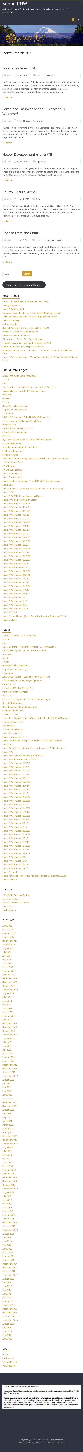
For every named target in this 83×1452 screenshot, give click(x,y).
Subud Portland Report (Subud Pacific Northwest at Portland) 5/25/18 (34, 616)
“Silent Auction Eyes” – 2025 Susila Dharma (22, 339)
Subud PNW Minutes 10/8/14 (15, 518)
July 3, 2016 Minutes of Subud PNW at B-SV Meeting (26, 417)
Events (39, 121)
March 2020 (7, 1166)
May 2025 (6, 959)
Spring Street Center (11, 473)
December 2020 (9, 1136)
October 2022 (8, 1072)
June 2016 (7, 1331)
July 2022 (6, 1083)
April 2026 (7, 925)
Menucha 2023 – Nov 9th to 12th (17, 428)
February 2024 (9, 1016)
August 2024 (8, 993)
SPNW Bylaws (8, 466)
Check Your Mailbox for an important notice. (22, 346)
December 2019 (9, 1177)
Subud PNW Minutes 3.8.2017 (15, 552)
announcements (43, 75)
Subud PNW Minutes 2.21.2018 (16, 541)
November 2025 (9, 940)
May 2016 (6, 1335)
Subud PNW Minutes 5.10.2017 (16, 571)
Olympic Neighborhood (12, 443)
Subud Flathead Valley (13, 477)
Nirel (9, 75)
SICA (53, 75)
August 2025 (8, 948)
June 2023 (7, 1046)
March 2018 (7, 1252)
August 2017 (8, 1278)
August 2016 (8, 1323)
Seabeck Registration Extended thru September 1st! (26, 343)
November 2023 (9, 1027)
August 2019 (8, 1192)
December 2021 (9, 1102)
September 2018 (10, 1230)
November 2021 (9, 1106)
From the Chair (48, 240)
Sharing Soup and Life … (13, 305)
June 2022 (7, 1087)
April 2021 (7, 1121)
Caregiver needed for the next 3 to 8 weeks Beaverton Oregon (31, 313)
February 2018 (9, 1256)
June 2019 (7, 1200)
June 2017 (7, 1286)
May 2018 (6, 1245)
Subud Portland (9, 612)
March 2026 (7, 929)
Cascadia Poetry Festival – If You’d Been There (24, 391)
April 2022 (7, 1094)
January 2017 (8, 1305)
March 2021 (7, 1124)
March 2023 (7, 1053)
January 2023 (8, 1061)
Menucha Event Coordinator (15, 432)
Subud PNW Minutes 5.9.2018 (15, 582)
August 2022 (8, 1079)
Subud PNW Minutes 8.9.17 (14, 601)
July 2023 (6, 1042)
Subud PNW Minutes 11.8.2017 (16, 522)
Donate (5, 398)
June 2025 (7, 955)
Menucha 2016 (9, 424)
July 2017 (6, 1282)
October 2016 (8, 1316)
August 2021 (8, 1109)
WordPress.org (8, 1365)
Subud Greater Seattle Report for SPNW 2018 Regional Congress (32, 481)
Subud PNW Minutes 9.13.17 (15, 605)
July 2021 (6, 1113)
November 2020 (9, 1139)
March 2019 (7, 1211)
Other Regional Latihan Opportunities (19, 447)
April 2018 (7, 1248)
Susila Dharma (9, 910)
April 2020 (7, 1162)
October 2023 (8, 1031)
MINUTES (6, 436)
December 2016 (9, 1308)
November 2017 (9, 1267)
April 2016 (7, 1338)
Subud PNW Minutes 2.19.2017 (16, 537)
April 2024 (7, 1008)
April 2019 (7, 1207)
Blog (4, 383)
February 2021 (9, 1128)
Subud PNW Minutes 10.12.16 (15, 514)
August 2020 (8, 1147)
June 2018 (7, 1241)
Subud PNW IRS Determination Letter (19, 499)
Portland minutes (10, 454)
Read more (7, 97)
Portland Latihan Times (13, 451)
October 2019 (8, 1185)
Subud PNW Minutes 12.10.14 (15, 526)
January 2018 (8, 1260)
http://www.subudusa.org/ (14, 409)
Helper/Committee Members (15, 406)
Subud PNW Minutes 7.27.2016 (16, 593)
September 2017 (10, 1275)
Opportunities (42, 161)
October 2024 (8, 986)
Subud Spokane (9, 620)
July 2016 (6, 1327)
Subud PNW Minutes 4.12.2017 (16, 559)
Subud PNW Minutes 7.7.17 (14, 597)
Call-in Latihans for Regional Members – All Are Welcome (29, 387)
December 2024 (9, 978)
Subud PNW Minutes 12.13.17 (15, 529)
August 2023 (8, 1038)
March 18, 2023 (23, 161)
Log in (5, 1354)
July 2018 (6, 1237)
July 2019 (6, 1196)
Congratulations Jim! (18, 68)
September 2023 (10, 1034)
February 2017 (9, 1301)
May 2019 (6, 1203)
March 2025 (7, 967)
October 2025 (8, 944)
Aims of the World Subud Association (19, 375)
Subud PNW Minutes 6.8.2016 (15, 590)
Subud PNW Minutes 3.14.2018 (16, 548)
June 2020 (7, 1154)
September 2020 (10, 1143)
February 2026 (9, 933)
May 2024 (6, 1004)
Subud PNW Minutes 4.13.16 (15, 563)
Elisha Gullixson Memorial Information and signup (25, 301)
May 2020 (6, 1158)
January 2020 (8, 1173)
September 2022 (10, 1076)
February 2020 (9, 1170)
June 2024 (7, 1001)
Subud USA (7, 906)
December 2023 (9, 1023)
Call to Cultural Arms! (19, 191)
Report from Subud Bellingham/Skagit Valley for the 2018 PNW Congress (35, 458)
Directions (7, 394)
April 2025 (7, 963)
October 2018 (8, 1226)
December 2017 (9, 1263)
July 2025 (6, 952)
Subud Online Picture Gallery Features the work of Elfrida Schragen (33, 488)
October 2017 (8, 1271)
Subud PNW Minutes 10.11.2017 (17, 511)
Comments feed (9, 1362)
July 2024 (6, 997)
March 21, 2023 (23, 75)
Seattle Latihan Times (12, 462)
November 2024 (9, 982)
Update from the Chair (20, 232)
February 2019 (9, 1215)
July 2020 (6, 1151)
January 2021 (8, 1132)
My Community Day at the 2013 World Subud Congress (27, 439)
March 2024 (7, 1012)
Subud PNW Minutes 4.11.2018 (16, 556)
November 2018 (9, 1222)
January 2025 (8, 974)
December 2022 (9, 1064)
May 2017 (6, 1290)
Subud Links (7, 484)
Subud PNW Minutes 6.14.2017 (16, 586)
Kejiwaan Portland (10, 324)
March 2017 (7, 1297)
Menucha (59, 240)
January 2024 (8, 1019)
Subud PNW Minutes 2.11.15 (15, 533)
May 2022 (6, 1091)
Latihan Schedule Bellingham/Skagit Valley (22, 421)
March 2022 (7, 1098)
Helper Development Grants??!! (27, 154)
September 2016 (10, 1320)
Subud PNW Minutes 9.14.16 (15, 608)
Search (27, 273)
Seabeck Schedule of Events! (15, 335)
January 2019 (8, 1218)
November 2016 (9, 1312)
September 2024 (10, 989)
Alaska (5, 379)
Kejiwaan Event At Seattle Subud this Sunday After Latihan (30, 316)
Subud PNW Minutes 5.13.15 (15, 578)
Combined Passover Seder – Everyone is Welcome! (33, 111)
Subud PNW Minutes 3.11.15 (15, 544)
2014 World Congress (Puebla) (16, 895)
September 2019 (10, 1188)
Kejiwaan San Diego (11, 320)
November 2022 (9, 1068)
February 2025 (9, 970)
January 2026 (8, 937)
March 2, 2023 (23, 240)
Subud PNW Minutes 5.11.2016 (16, 574)
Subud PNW (14, 3)
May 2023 (6, 1049)
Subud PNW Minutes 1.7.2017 (15, 507)
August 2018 (8, 1233)
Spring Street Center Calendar (16, 902)
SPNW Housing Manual (12, 469)
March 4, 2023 (23, 199)
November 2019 (9, 1181)
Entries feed (8, 1358)
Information (7, 413)
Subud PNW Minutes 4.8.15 (14, 567)
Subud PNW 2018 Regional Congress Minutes (23, 496)
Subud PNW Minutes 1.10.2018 (16, 503)
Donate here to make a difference (24, 285)
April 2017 (7, 1293)
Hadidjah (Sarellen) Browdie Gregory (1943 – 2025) (25, 328)
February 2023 (9, 1057)
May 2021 (6, 1117)
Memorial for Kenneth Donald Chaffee (20, 331)
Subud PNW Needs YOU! (13, 309)
